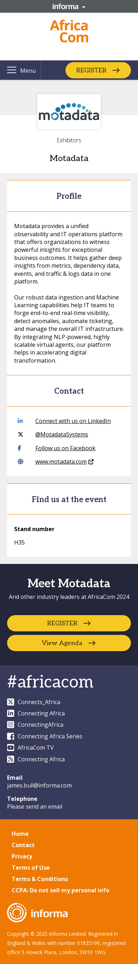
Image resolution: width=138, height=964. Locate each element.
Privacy (22, 856)
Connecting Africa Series (44, 736)
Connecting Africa (36, 713)
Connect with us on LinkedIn (64, 421)
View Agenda (62, 643)
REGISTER (91, 70)
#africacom (50, 682)
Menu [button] (28, 71)
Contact (23, 845)
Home (20, 834)
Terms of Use (31, 867)
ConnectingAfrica (35, 724)
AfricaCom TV (30, 747)
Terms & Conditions (40, 879)
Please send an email (34, 806)
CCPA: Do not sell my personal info (60, 890)
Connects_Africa (33, 702)
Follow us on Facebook (57, 448)
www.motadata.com (55, 461)
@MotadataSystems (53, 434)
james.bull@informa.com (39, 785)
